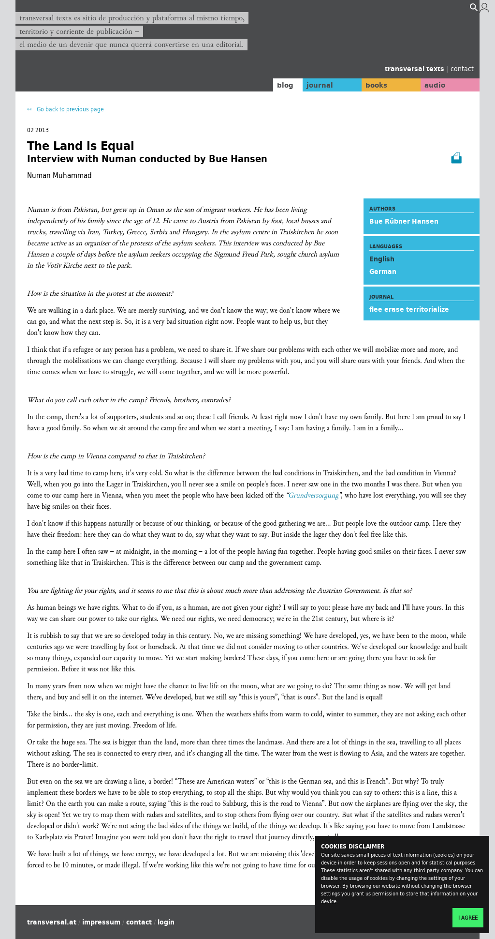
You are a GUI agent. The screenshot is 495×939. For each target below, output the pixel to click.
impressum (101, 922)
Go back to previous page (69, 109)
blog (265, 84)
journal (303, 84)
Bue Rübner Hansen (403, 221)
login (166, 922)
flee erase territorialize (409, 309)
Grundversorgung (313, 495)
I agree (468, 918)
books (366, 84)
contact (462, 68)
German (382, 271)
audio (430, 84)
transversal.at (51, 922)
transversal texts (415, 68)
